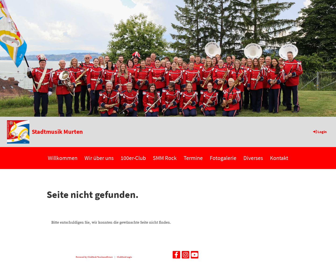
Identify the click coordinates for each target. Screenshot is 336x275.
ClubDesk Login (124, 257)
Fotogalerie (223, 158)
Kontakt (279, 158)
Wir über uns (99, 158)
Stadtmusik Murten (57, 131)
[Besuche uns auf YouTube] (194, 256)
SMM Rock (165, 158)
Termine (193, 158)
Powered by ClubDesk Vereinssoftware (94, 257)
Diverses (253, 158)
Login (319, 131)
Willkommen (62, 158)
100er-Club (133, 158)
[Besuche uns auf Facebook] (176, 256)
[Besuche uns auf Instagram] (185, 256)
